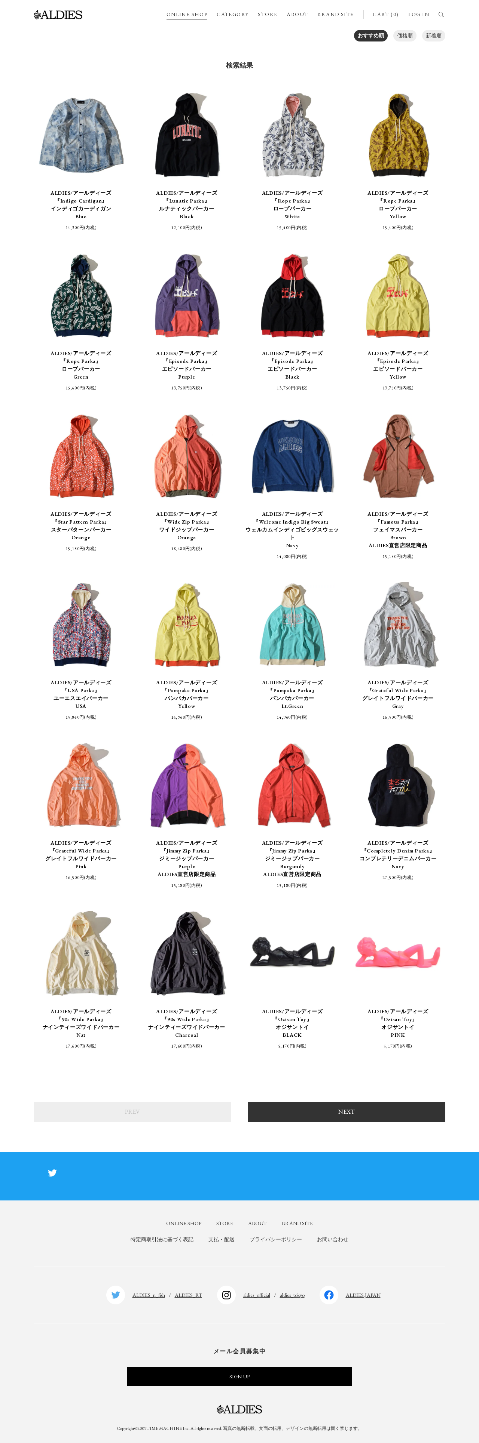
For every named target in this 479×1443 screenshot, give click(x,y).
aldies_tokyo (292, 1295)
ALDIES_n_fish (148, 1295)
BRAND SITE (335, 14)
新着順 (434, 35)
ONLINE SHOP (187, 14)
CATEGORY (232, 14)
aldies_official (256, 1295)
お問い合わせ (332, 1239)
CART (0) (386, 14)
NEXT (346, 1112)
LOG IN (418, 14)
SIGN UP (239, 1376)
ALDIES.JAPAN (363, 1295)
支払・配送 (221, 1239)
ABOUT (297, 14)
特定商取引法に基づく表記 (162, 1239)
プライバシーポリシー (276, 1239)
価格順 (405, 35)
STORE (267, 14)
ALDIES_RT (188, 1295)
